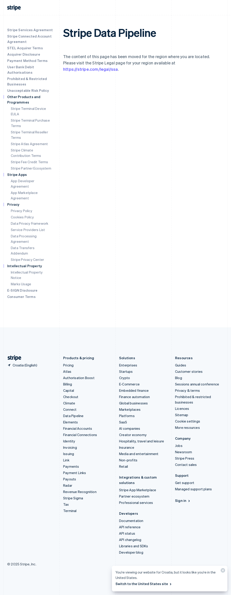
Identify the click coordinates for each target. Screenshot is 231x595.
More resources (187, 427)
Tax (66, 504)
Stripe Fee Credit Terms (29, 162)
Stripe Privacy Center (27, 259)
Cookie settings (187, 421)
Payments (71, 466)
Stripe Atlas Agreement (29, 144)
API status (127, 533)
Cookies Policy (22, 217)
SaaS (123, 422)
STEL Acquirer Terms (25, 48)
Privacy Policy (21, 210)
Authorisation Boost (79, 377)
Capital (68, 390)
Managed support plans (193, 489)
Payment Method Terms (27, 60)
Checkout (71, 396)
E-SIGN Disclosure (22, 290)
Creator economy (133, 434)
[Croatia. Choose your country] (22, 365)
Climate (69, 403)
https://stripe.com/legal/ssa (90, 69)
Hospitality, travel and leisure (141, 441)
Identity (69, 441)
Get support (184, 482)
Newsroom (183, 452)
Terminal (70, 510)
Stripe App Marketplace (137, 490)
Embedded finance (134, 390)
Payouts (69, 479)
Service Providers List (28, 229)
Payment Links (74, 472)
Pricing (68, 365)
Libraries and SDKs (133, 546)
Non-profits (128, 460)
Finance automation (134, 396)
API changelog (130, 539)
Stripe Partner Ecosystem (31, 168)
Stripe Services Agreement (30, 30)
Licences (182, 408)
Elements (70, 422)
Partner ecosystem (134, 496)
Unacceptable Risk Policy (28, 90)
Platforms (127, 415)
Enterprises (128, 365)
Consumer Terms (21, 296)
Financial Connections (80, 434)
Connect (69, 409)
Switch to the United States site (144, 583)
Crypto (124, 377)
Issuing (68, 453)
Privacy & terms (187, 390)
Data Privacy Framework (29, 223)
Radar (67, 485)
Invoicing (70, 447)
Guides (180, 365)
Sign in (183, 500)
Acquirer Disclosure (23, 54)
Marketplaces (130, 409)
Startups (126, 371)
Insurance (126, 447)
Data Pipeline (73, 415)
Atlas (67, 371)
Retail (123, 466)
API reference (130, 527)
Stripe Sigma (73, 498)
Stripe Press (184, 458)
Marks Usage (21, 284)
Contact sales (186, 464)
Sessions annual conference (197, 384)
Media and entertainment (139, 453)
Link (66, 460)
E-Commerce (129, 384)
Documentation (131, 520)
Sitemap (181, 415)
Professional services (136, 502)
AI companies (129, 428)
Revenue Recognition (80, 491)
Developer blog (131, 552)
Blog (178, 377)
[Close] (222, 571)
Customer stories (189, 371)
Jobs (178, 445)
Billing (67, 384)
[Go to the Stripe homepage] (13, 358)
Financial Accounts (77, 428)
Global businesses (133, 403)
